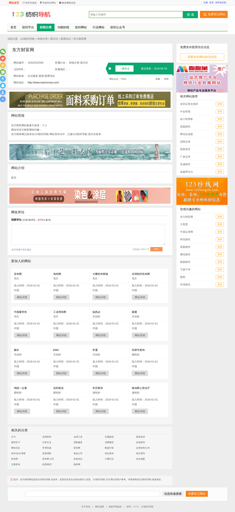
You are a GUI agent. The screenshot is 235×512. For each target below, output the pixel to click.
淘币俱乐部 (220, 2)
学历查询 (98, 388)
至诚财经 (185, 164)
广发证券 (185, 156)
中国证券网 (186, 231)
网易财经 (185, 262)
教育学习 (15, 442)
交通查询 (15, 464)
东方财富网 (79, 38)
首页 (13, 27)
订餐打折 (109, 459)
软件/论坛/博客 (18, 453)
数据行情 (109, 448)
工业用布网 (59, 311)
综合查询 (109, 453)
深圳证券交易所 (189, 104)
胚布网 (77, 448)
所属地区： (61, 69)
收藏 (158, 79)
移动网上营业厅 (141, 388)
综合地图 (140, 459)
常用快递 (46, 448)
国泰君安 (185, 149)
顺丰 (16, 349)
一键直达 (124, 68)
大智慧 (184, 224)
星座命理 (140, 437)
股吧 (182, 277)
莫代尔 (54, 38)
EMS (56, 349)
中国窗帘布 (20, 311)
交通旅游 (109, 437)
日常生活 (46, 442)
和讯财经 (185, 239)
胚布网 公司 (48, 459)
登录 (211, 2)
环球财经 (185, 284)
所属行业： (61, 62)
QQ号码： (20, 69)
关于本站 (86, 506)
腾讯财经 (185, 254)
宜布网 (18, 273)
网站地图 (99, 506)
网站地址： (20, 82)
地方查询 (140, 453)
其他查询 (140, 442)
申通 (95, 349)
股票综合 (66, 38)
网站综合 (15, 448)
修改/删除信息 (69, 2)
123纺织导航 (27, 38)
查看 (220, 104)
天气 (13, 437)
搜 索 (190, 15)
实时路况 (58, 388)
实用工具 (78, 437)
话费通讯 (109, 442)
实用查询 (46, 437)
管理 (128, 506)
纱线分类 (42, 38)
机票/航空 (47, 464)
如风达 (96, 311)
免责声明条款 (115, 506)
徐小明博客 (186, 119)
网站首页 (14, 2)
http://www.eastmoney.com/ (43, 82)
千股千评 (185, 269)
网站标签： (20, 75)
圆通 (134, 311)
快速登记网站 (49, 2)
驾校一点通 (20, 388)
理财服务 (78, 442)
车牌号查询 (138, 349)
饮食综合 (78, 459)
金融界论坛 (186, 171)
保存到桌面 (31, 2)
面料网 (77, 464)
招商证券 (185, 141)
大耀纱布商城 (100, 273)
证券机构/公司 (143, 448)
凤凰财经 (185, 126)
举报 (166, 79)
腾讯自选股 (186, 134)
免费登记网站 (216, 14)
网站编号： (20, 62)
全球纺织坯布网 (141, 273)
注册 (205, 2)
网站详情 (22, 297)
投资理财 (46, 453)
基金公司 (78, 453)
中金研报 (185, 111)
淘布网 (57, 273)
